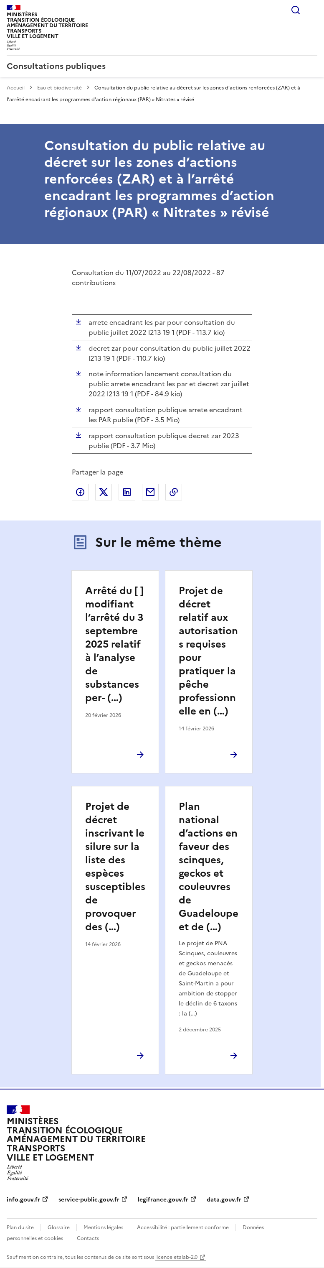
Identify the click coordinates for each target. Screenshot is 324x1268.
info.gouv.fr (23, 1199)
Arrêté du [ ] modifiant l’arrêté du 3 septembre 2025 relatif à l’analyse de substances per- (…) (114, 644)
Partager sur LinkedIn (127, 492)
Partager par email (150, 492)
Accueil (16, 88)
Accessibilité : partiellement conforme (183, 1227)
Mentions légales (103, 1227)
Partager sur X (103, 492)
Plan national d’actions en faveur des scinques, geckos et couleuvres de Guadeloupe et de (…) (208, 866)
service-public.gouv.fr (88, 1199)
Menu (312, 10)
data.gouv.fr (224, 1199)
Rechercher (295, 10)
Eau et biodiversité (59, 88)
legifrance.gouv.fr (163, 1199)
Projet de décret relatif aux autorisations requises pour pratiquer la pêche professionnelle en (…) (208, 651)
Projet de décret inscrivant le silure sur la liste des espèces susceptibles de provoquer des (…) (115, 866)
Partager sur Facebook (80, 492)
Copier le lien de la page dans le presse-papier (173, 492)
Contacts (88, 1238)
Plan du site (20, 1227)
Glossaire (59, 1227)
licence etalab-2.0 (176, 1257)
